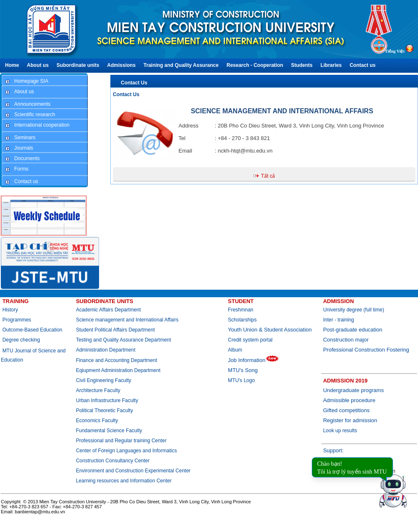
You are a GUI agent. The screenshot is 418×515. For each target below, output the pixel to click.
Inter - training (338, 320)
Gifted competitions (346, 410)
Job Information (253, 360)
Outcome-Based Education (32, 330)
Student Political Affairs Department (115, 330)
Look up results (340, 430)
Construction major (346, 340)
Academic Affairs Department (108, 310)
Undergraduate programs (353, 390)
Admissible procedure (349, 400)
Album (235, 350)
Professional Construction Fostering (366, 350)
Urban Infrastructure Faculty (107, 400)
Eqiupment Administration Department (118, 370)
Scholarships (242, 320)
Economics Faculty (97, 420)
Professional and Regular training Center (121, 441)
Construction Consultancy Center (113, 461)
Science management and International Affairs (128, 320)
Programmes (17, 320)
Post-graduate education (352, 329)
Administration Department (105, 350)
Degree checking (21, 340)
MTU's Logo (241, 380)
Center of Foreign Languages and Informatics (126, 451)
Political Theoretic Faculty (104, 410)
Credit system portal (250, 340)
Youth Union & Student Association (269, 329)
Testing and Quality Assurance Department (123, 340)
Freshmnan (240, 310)
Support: (333, 450)
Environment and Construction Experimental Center (133, 471)
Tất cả (268, 176)
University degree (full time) (353, 310)
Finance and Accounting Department (116, 360)
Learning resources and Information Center (124, 481)
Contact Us (134, 83)
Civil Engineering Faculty (103, 380)
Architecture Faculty (98, 390)
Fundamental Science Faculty (109, 430)
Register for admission (350, 420)
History (10, 310)
